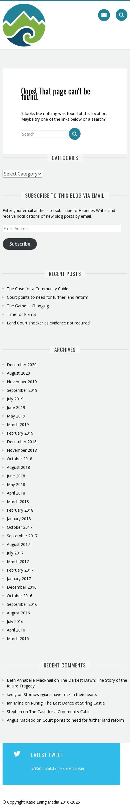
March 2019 (18, 424)
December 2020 (22, 364)
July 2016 (15, 621)
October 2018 (19, 458)
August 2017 (18, 544)
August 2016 (18, 613)
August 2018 (18, 467)
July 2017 (15, 553)
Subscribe (19, 244)
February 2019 (20, 433)
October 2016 (19, 595)
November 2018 (22, 450)
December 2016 (22, 587)
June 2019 (16, 407)
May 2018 (16, 484)
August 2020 (18, 373)
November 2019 (22, 381)
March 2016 (18, 638)
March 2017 (18, 561)
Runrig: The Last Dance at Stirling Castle (68, 703)
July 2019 (15, 399)
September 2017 (22, 535)
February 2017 (20, 570)
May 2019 (16, 416)
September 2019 (22, 390)
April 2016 (16, 630)
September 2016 (22, 604)
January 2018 (19, 518)
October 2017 (19, 527)
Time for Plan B (21, 314)
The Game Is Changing (28, 305)
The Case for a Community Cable (38, 288)
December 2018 (22, 441)
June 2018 (16, 476)
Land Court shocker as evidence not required (48, 323)
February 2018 (20, 510)
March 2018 (18, 501)
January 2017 (19, 578)
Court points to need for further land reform (47, 297)
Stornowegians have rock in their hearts (60, 694)
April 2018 (16, 493)
